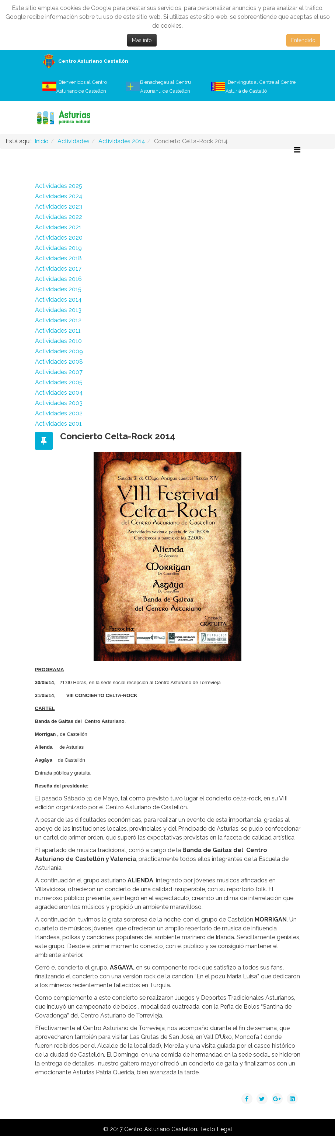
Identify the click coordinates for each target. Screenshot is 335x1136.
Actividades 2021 (58, 227)
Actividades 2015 (58, 289)
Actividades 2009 (59, 351)
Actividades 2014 (58, 299)
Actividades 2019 (58, 247)
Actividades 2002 (59, 413)
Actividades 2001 (58, 423)
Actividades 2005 (59, 382)
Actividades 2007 (59, 371)
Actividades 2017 (58, 268)
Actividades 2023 (58, 206)
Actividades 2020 (59, 237)
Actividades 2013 (58, 309)
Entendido (303, 40)
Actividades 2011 (58, 330)
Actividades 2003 (59, 402)
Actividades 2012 (58, 320)
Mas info (142, 40)
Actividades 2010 (58, 340)
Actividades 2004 (59, 392)
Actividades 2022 (58, 216)
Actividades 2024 (59, 196)
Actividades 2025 (58, 185)
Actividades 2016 (58, 278)
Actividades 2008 (59, 361)
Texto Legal (216, 1129)
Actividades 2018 (58, 258)
